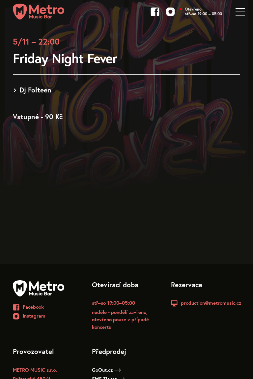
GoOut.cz (106, 369)
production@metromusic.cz (211, 302)
